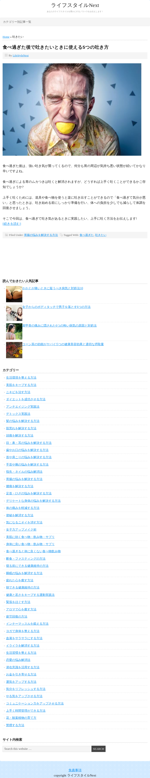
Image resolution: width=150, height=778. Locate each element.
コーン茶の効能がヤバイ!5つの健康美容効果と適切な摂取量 (63, 344)
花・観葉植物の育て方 (21, 717)
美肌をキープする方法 (21, 385)
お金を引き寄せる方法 (21, 674)
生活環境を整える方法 (21, 377)
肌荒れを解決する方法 (21, 428)
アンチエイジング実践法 (22, 406)
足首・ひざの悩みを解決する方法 (29, 493)
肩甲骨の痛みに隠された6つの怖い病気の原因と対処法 (59, 325)
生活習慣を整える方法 (21, 652)
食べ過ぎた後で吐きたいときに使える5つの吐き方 (56, 47)
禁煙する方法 (15, 725)
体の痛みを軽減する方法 (22, 508)
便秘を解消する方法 (19, 515)
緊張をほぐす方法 (18, 602)
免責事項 (75, 770)
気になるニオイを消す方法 (24, 522)
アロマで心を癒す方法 (21, 609)
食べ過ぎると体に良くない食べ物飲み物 (33, 551)
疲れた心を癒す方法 (19, 580)
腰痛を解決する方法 (19, 486)
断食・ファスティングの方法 (26, 558)
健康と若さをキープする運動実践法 (30, 595)
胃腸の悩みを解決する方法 (41, 235)
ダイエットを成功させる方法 (26, 399)
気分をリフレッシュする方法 (26, 689)
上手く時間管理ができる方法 (26, 710)
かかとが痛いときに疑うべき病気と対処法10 (52, 288)
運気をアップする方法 (21, 681)
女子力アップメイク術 (21, 529)
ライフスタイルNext (75, 5)
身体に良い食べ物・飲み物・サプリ (30, 544)
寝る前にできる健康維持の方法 (27, 565)
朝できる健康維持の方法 (22, 587)
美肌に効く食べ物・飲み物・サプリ (30, 537)
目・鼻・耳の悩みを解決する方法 (29, 443)
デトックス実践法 (18, 413)
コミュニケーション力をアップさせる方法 (35, 703)
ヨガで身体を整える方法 (22, 631)
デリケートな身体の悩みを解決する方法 (33, 500)
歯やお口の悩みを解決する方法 (27, 450)
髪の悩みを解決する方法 (22, 421)
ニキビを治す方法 (18, 392)
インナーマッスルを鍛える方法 (27, 623)
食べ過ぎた (87, 235)
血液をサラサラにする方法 (24, 638)
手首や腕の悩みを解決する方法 (27, 464)
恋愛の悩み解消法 (18, 660)
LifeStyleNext (21, 55)
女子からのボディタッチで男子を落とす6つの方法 (56, 307)
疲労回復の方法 (16, 616)
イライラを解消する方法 (22, 645)
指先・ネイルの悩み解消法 (24, 471)
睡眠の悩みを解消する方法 (24, 573)
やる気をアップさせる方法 (24, 696)
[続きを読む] (12, 224)
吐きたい (100, 235)
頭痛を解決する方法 (19, 435)
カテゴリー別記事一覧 (17, 21)
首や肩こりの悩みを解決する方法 (29, 457)
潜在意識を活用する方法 (22, 667)
